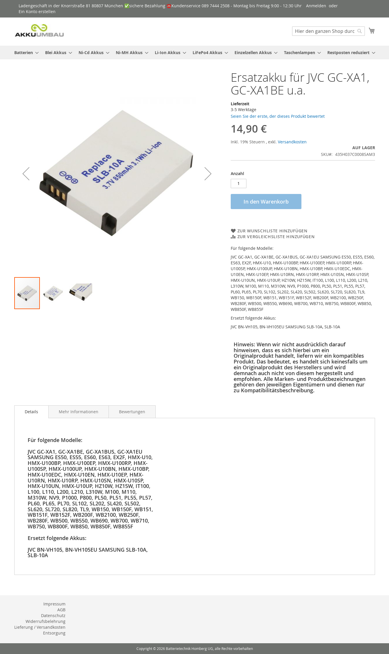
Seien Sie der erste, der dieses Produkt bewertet (278, 116)
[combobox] (328, 31)
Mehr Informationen (78, 411)
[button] (26, 174)
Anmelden (316, 5)
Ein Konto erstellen (37, 11)
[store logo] (39, 31)
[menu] (194, 52)
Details (31, 411)
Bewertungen (132, 411)
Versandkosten (292, 142)
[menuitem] (25, 52)
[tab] (31, 411)
